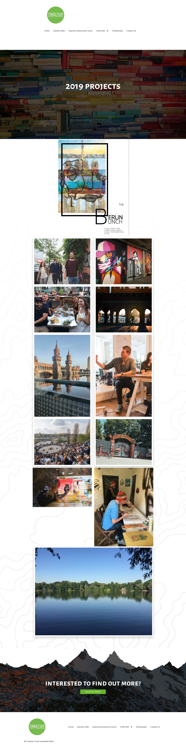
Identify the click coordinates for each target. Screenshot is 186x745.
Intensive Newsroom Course (81, 31)
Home (47, 31)
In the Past (100, 31)
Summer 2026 (59, 31)
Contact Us (131, 31)
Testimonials (117, 31)
